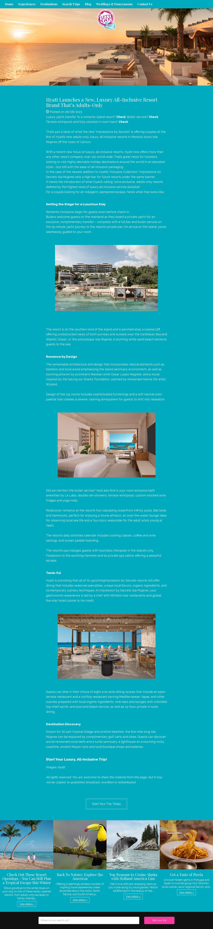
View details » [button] (26, 904)
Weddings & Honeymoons (114, 4)
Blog (88, 4)
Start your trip (159, 920)
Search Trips (71, 4)
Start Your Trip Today (106, 804)
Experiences (26, 4)
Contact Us (144, 4)
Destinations (48, 4)
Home (9, 4)
